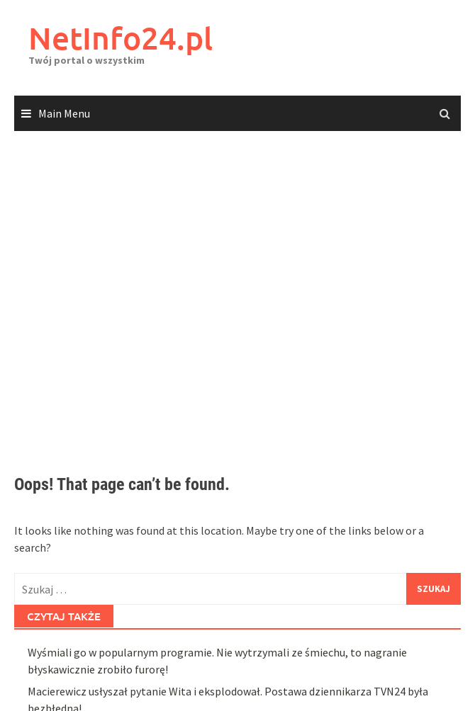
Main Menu (64, 113)
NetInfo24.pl (120, 37)
